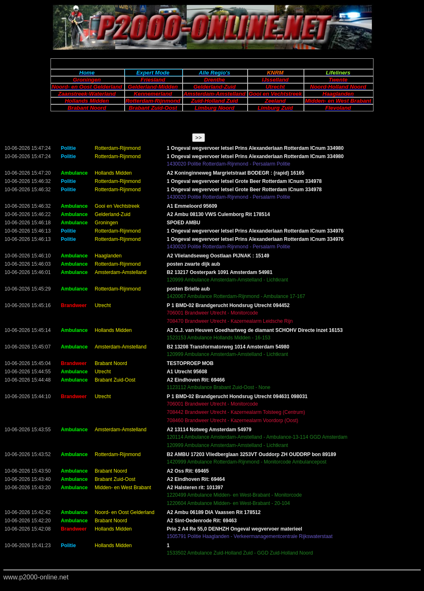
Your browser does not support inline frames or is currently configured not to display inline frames (212, 360)
